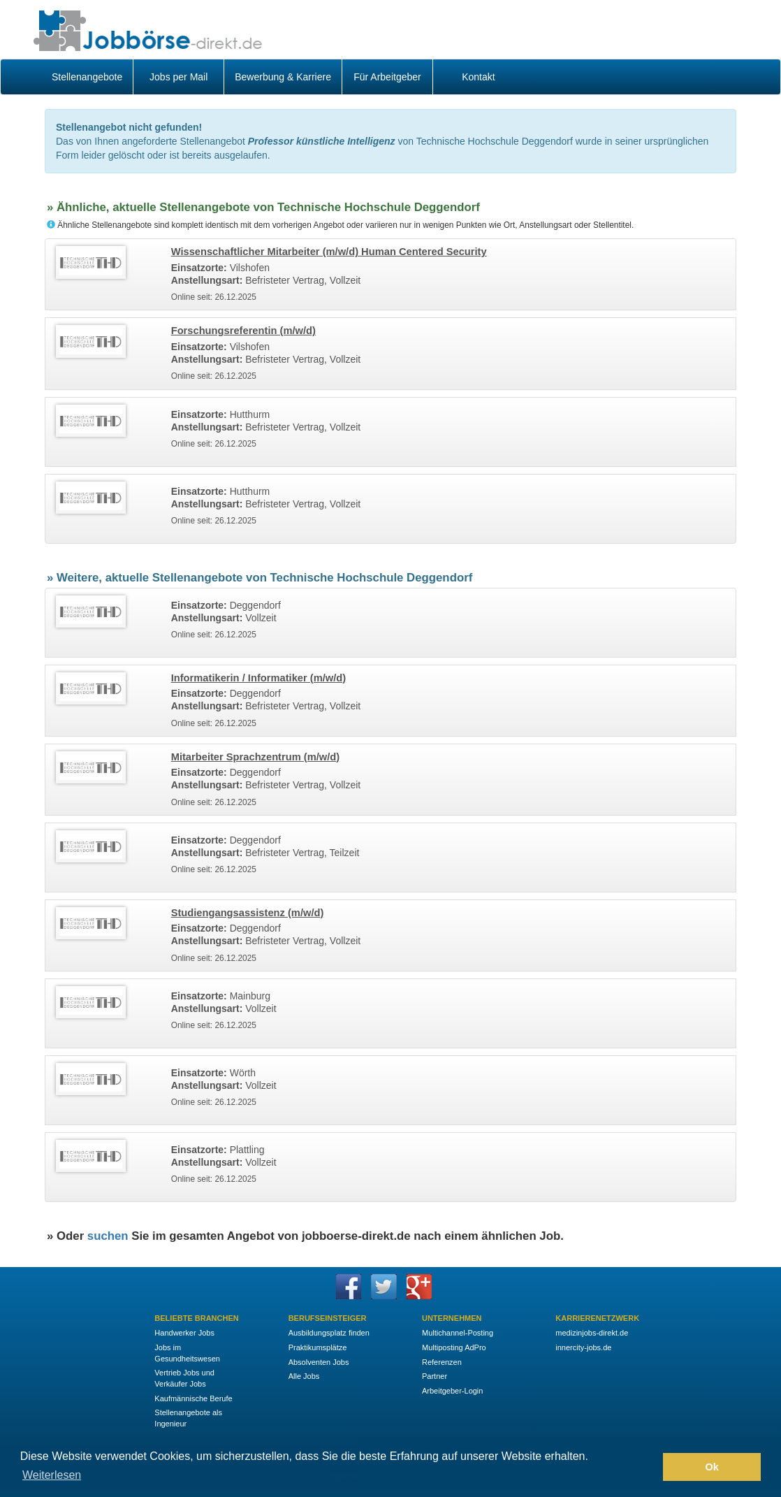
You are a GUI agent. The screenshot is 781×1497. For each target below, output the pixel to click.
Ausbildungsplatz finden (329, 1333)
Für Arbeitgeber (387, 76)
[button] (648, 1467)
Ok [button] (712, 1467)
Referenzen (442, 1362)
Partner (434, 1376)
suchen (108, 1236)
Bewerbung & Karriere (283, 76)
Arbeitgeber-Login (452, 1391)
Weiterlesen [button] (51, 1475)
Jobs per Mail (178, 76)
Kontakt (478, 76)
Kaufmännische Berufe (193, 1398)
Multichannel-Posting (457, 1333)
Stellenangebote (87, 76)
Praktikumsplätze (318, 1347)
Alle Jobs (304, 1376)
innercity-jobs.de (583, 1347)
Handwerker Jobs (184, 1333)
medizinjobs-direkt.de (591, 1333)
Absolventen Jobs (319, 1362)
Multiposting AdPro (454, 1347)
